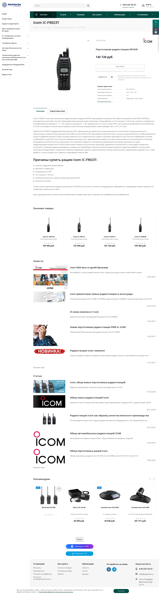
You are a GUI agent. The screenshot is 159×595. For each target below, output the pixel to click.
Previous (150, 475)
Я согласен (121, 591)
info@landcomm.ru (146, 569)
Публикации (88, 559)
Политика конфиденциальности (42, 573)
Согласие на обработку (42, 569)
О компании (38, 559)
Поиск (79, 535)
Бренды (85, 569)
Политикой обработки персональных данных (56, 592)
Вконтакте (109, 565)
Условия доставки (65, 566)
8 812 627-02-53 (129, 5)
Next (154, 475)
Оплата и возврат (65, 563)
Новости (85, 563)
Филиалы (37, 563)
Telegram (114, 565)
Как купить (63, 559)
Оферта (61, 569)
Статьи (85, 566)
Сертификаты (38, 566)
